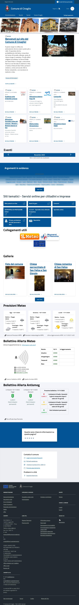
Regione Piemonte (9, 2)
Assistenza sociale (40, 177)
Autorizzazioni (25, 499)
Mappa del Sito (45, 598)
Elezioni (50, 179)
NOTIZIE (9, 36)
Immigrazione (65, 179)
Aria (34, 177)
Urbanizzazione (59, 184)
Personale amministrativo (10, 507)
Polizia (55, 182)
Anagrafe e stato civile (27, 497)
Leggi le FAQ (43, 529)
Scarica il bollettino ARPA (13, 379)
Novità (21, 15)
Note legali (43, 523)
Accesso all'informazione (15, 177)
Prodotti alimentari (62, 182)
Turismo (53, 184)
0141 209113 (12, 528)
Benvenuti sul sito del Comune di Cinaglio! (16, 40)
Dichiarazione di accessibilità (47, 525)
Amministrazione (10, 15)
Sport (17, 184)
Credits (32, 598)
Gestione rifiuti (56, 179)
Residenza (70, 182)
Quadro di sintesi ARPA (29, 379)
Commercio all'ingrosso (63, 177)
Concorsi (45, 179)
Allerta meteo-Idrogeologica (34, 125)
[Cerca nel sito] (71, 8)
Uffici (4, 512)
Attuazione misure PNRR (60, 125)
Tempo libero (23, 184)
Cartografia (57, 97)
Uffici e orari (6, 566)
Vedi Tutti (39, 189)
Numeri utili (6, 568)
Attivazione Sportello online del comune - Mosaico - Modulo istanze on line (11, 123)
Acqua (24, 177)
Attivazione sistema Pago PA (35, 98)
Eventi (60, 510)
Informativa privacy (45, 520)
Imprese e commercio (45, 497)
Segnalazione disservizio (46, 531)
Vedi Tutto (39, 299)
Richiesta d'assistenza (46, 535)
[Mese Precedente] (8, 154)
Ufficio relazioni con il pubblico (11, 563)
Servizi (28, 15)
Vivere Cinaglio (38, 15)
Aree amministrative (8, 497)
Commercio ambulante (22, 179)
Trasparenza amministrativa (33, 184)
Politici (5, 509)
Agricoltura (29, 177)
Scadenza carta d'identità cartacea (11, 98)
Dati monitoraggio (7, 598)
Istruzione (19, 182)
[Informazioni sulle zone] (29, 345)
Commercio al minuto (11, 179)
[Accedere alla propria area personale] (64, 2)
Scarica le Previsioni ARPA (13, 335)
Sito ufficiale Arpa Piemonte (14, 419)
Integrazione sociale (10, 182)
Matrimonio (29, 182)
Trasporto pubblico (45, 184)
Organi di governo (7, 504)
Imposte (71, 179)
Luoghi (60, 507)
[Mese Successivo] (70, 154)
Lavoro (24, 182)
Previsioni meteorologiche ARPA (33, 335)
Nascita (40, 182)
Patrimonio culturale (47, 182)
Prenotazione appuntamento (47, 533)
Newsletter (62, 522)
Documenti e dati (7, 499)
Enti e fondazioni (7, 502)
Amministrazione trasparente (47, 527)
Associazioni (49, 177)
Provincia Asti (25, 523)
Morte (35, 182)
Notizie (60, 497)
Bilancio (55, 177)
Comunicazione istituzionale (35, 179)
